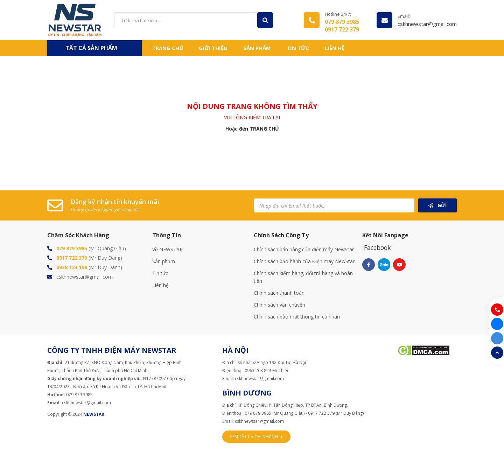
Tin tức (298, 47)
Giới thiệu (213, 47)
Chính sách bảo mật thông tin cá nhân (297, 316)
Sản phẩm (163, 261)
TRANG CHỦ (264, 128)
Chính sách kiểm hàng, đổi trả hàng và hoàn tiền (303, 277)
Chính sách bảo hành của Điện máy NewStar (304, 261)
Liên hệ (334, 47)
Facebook (377, 247)
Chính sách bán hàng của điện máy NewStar (304, 249)
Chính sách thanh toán (279, 292)
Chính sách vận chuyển (279, 304)
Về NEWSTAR (167, 249)
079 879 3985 (342, 22)
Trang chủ (167, 47)
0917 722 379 (342, 29)
